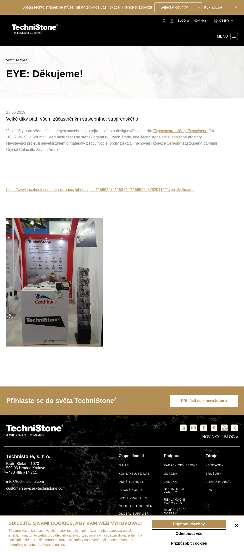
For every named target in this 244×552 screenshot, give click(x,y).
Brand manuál (219, 482)
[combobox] (178, 7)
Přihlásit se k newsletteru (204, 401)
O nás (124, 465)
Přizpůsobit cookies (189, 543)
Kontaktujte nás (134, 473)
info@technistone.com (25, 481)
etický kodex (131, 490)
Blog (183, 20)
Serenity (174, 143)
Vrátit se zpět (16, 60)
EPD (209, 490)
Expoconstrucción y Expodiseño (180, 131)
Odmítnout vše (189, 534)
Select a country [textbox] (174, 7)
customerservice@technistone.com (36, 488)
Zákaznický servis (181, 465)
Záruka (170, 482)
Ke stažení (215, 465)
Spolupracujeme (134, 498)
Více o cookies (54, 545)
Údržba (170, 473)
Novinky (200, 20)
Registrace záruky (174, 491)
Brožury (213, 473)
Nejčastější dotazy (175, 512)
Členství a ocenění (136, 506)
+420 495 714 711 (21, 472)
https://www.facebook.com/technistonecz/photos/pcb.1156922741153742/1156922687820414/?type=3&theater (100, 190)
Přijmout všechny (189, 524)
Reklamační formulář (174, 501)
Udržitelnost (131, 482)
